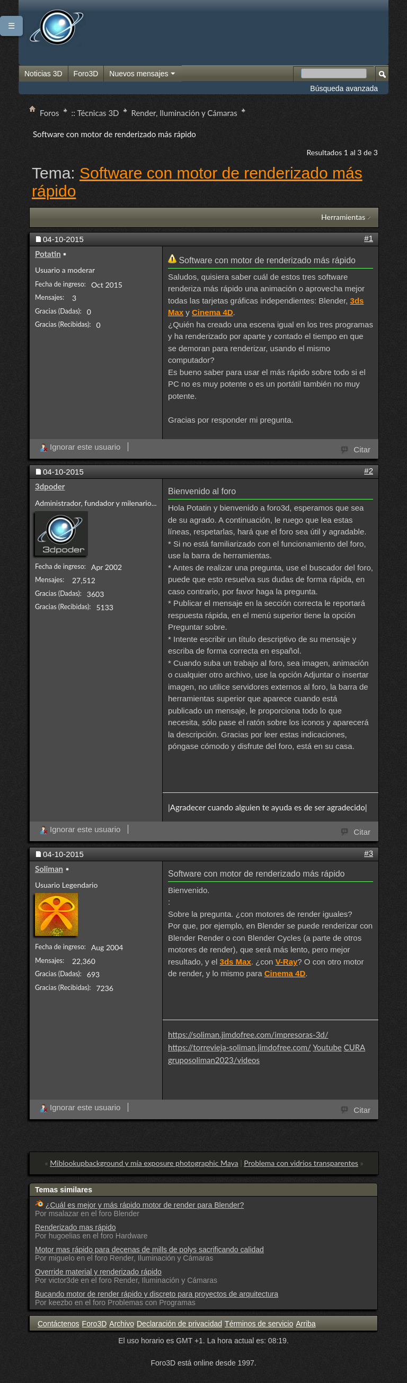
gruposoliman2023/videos (214, 1060)
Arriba (305, 1323)
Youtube (327, 1047)
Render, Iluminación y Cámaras (184, 113)
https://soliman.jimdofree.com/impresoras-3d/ (248, 1034)
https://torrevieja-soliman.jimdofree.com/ (239, 1047)
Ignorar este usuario (79, 446)
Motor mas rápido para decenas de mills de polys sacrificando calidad (149, 1249)
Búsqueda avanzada (344, 88)
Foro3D (86, 73)
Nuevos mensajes (142, 74)
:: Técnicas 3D (95, 113)
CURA (355, 1047)
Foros (49, 113)
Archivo (121, 1323)
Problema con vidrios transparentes (301, 1162)
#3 (368, 853)
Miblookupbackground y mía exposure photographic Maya (144, 1162)
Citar (356, 448)
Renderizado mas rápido (75, 1227)
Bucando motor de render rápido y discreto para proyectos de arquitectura (156, 1294)
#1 (368, 238)
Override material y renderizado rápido (98, 1272)
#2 (368, 470)
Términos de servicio (259, 1323)
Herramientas (343, 216)
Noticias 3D (43, 73)
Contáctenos (58, 1323)
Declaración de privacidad (179, 1323)
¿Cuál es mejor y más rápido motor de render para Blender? (145, 1205)
